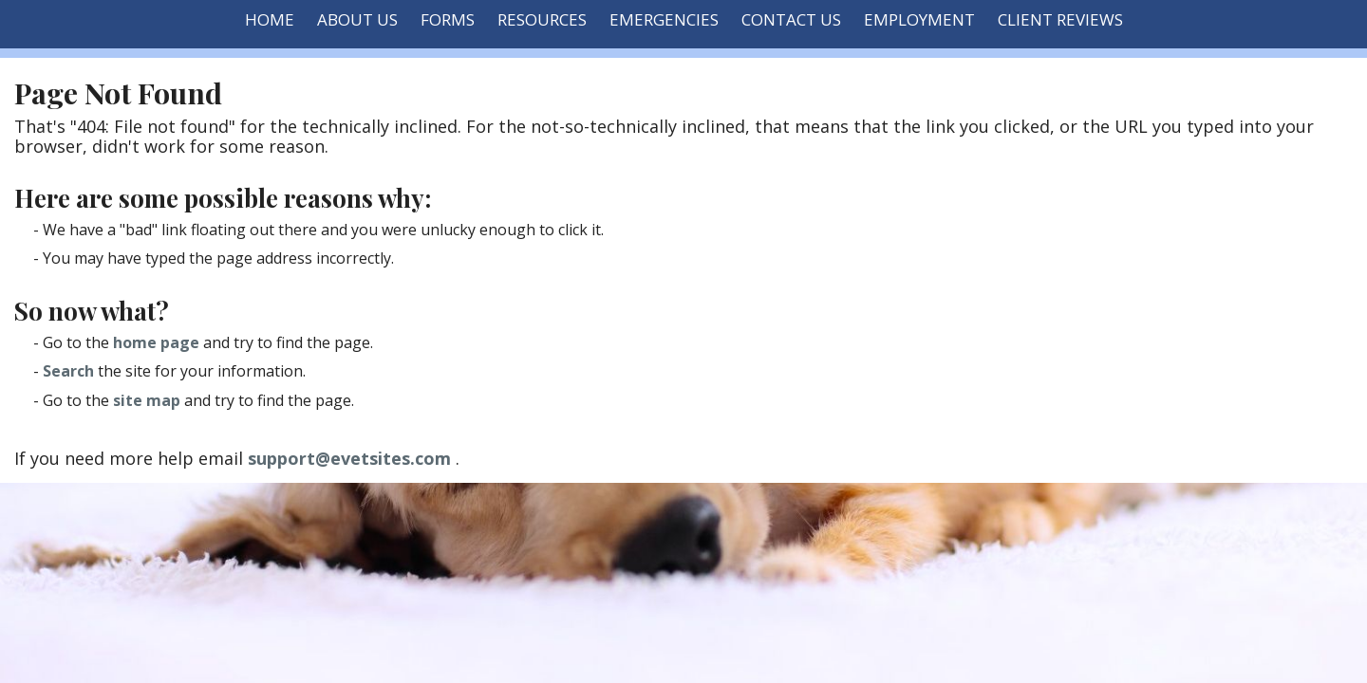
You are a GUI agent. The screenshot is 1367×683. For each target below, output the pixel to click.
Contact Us (791, 19)
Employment (919, 19)
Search (68, 370)
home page (156, 342)
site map (146, 400)
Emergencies (664, 19)
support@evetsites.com (349, 458)
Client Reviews (1060, 19)
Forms (448, 19)
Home (269, 19)
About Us (357, 19)
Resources (542, 19)
